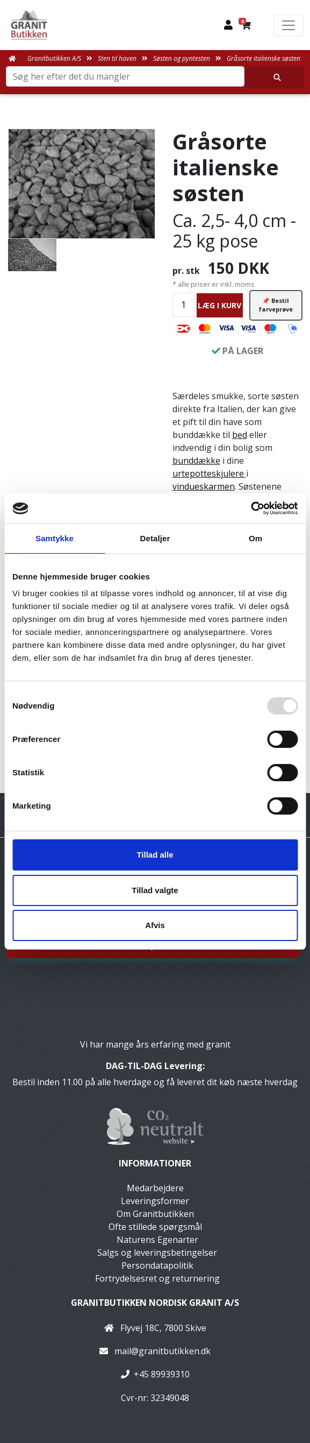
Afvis (155, 925)
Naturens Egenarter (157, 1240)
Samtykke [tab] (54, 538)
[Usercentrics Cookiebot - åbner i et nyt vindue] (251, 508)
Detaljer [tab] (155, 538)
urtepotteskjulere (209, 473)
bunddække (196, 460)
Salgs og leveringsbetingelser (157, 1252)
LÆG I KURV (219, 305)
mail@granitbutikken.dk (162, 1351)
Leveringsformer (155, 1201)
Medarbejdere (155, 1188)
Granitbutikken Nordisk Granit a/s (155, 1302)
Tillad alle (154, 854)
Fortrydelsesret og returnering (157, 1278)
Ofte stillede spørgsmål (155, 1227)
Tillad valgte (155, 890)
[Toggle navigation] (288, 25)
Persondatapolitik (157, 1265)
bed (239, 435)
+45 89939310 (162, 1374)
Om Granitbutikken (155, 1214)
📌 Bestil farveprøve (276, 305)
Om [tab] (255, 538)
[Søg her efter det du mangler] (274, 77)
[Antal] (183, 305)
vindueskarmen (203, 486)
